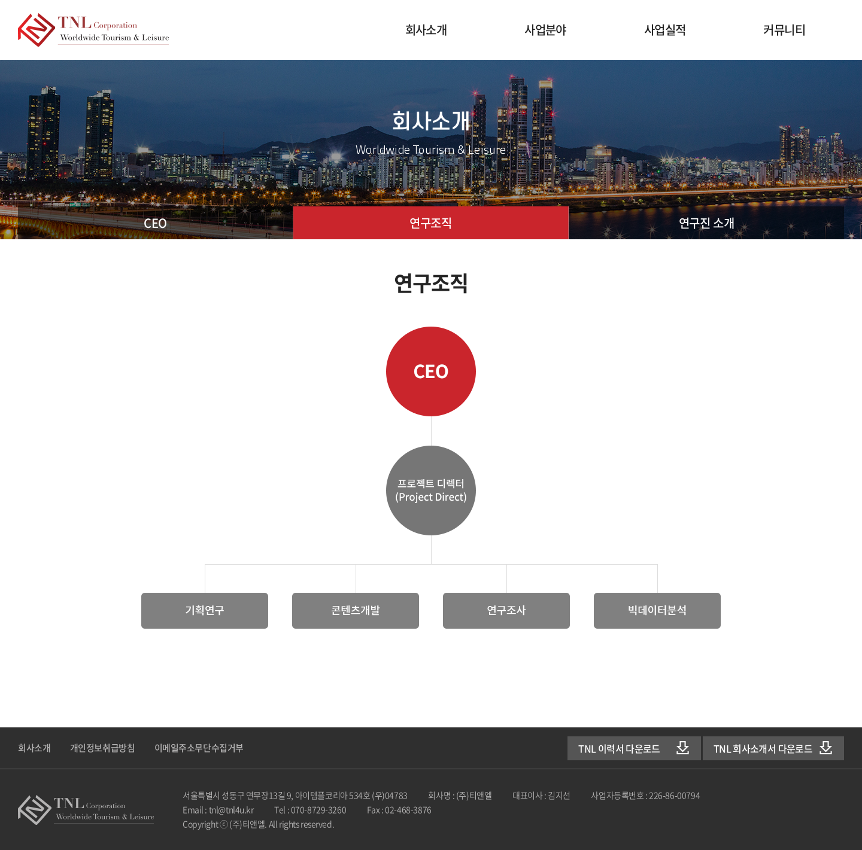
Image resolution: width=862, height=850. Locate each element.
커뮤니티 (784, 29)
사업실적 (665, 29)
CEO (155, 222)
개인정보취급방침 (102, 747)
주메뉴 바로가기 (0, 0)
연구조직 (430, 222)
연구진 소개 (706, 222)
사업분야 (545, 29)
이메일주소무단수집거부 (199, 747)
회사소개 (426, 29)
